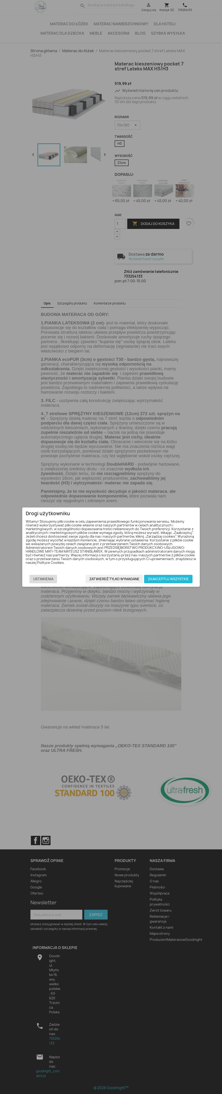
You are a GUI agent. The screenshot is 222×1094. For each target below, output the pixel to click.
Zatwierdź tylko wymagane (114, 580)
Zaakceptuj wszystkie (168, 580)
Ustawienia (43, 580)
